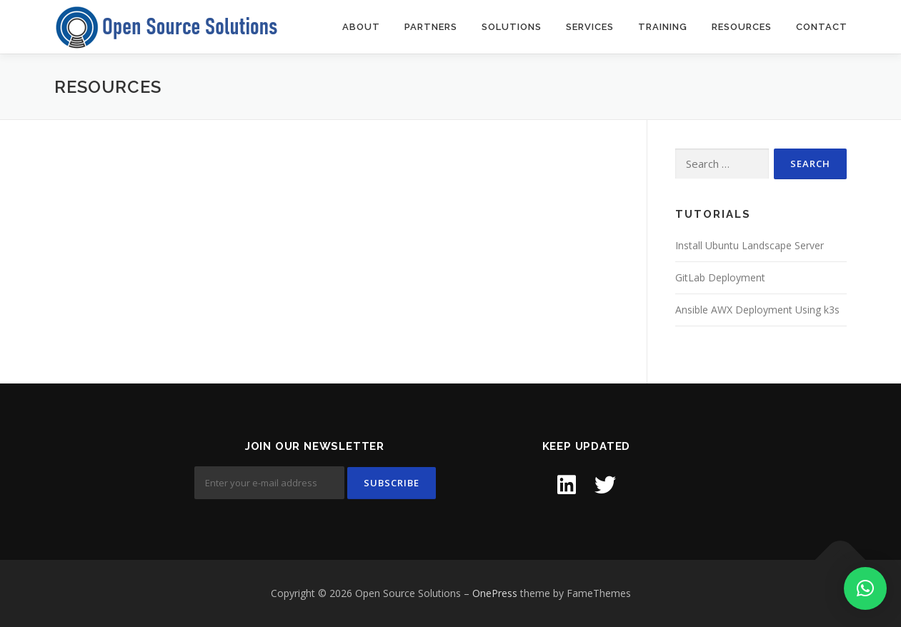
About (361, 26)
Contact (821, 26)
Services (590, 26)
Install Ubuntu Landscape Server (749, 245)
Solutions (512, 26)
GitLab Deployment (720, 277)
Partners (430, 26)
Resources (742, 26)
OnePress (494, 593)
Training (662, 26)
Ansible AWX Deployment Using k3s (757, 309)
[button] (865, 588)
